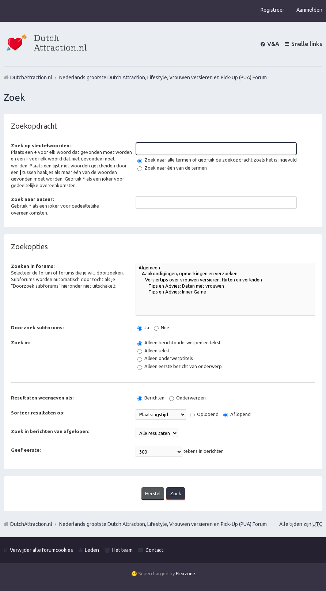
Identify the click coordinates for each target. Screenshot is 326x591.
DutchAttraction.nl (31, 524)
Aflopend (237, 414)
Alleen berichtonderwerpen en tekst (179, 342)
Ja (143, 327)
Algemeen (225, 268)
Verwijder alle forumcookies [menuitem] (41, 550)
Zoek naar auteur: (32, 199)
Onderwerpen (187, 397)
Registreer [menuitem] (272, 10)
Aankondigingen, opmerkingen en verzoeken (225, 274)
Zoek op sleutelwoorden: (41, 145)
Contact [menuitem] (154, 550)
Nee (161, 327)
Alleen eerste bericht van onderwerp (179, 366)
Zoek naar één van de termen (172, 167)
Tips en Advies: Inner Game (225, 292)
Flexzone (185, 573)
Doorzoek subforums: (37, 327)
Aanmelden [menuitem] (309, 10)
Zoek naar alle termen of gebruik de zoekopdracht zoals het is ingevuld (217, 159)
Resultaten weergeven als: (42, 397)
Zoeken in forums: (32, 266)
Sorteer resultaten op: (37, 412)
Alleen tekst (153, 350)
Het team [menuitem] (122, 550)
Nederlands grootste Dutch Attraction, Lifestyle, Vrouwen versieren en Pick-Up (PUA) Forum (163, 524)
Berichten (150, 397)
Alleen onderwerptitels (165, 358)
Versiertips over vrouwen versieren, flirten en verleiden (225, 280)
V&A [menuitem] (273, 44)
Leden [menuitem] (92, 550)
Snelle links (306, 44)
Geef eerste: (26, 449)
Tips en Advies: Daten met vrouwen (225, 286)
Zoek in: (20, 342)
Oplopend (204, 414)
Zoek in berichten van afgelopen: (50, 431)
